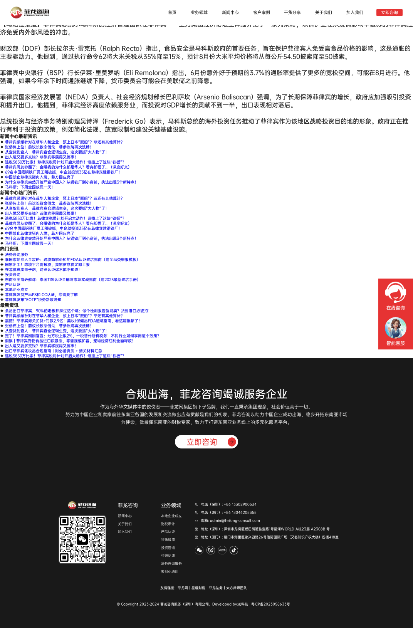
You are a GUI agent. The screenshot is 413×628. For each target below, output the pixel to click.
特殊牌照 (168, 540)
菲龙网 (183, 588)
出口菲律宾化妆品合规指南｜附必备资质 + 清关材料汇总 (53, 350)
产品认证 (12, 284)
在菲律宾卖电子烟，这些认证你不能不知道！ (43, 269)
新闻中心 (230, 12)
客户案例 (261, 12)
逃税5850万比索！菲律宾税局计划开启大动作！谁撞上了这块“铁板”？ (65, 162)
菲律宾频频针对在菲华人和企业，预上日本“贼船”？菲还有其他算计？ (64, 141)
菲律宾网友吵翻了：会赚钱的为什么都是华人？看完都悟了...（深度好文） (68, 167)
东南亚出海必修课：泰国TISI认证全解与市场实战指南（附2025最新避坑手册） (73, 279)
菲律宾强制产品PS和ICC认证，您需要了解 (41, 294)
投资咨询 (12, 274)
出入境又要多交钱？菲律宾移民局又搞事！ (41, 157)
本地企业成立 (16, 289)
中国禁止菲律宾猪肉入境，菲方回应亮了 (39, 177)
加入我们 (354, 12)
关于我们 (323, 12)
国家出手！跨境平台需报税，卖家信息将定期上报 (47, 264)
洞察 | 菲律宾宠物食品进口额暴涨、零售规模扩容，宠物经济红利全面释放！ (70, 340)
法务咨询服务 (16, 254)
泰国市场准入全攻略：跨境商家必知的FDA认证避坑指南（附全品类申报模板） (72, 259)
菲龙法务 (216, 588)
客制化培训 (169, 572)
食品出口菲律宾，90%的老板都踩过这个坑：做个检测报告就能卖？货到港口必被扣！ (78, 310)
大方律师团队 (236, 588)
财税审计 (168, 524)
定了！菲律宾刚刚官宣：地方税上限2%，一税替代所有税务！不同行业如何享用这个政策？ (83, 335)
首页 (172, 12)
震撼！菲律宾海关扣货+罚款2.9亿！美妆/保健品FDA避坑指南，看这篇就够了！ (73, 320)
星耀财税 (198, 588)
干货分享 (292, 12)
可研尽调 (168, 555)
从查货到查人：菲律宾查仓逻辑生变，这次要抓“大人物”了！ (57, 151)
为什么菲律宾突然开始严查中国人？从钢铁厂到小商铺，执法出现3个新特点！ (71, 182)
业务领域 (199, 12)
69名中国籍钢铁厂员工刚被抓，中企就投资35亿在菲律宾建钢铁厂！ (63, 172)
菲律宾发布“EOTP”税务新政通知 (33, 299)
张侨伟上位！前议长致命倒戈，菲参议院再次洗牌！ (49, 146)
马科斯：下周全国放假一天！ (30, 187)
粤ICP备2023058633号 (270, 604)
